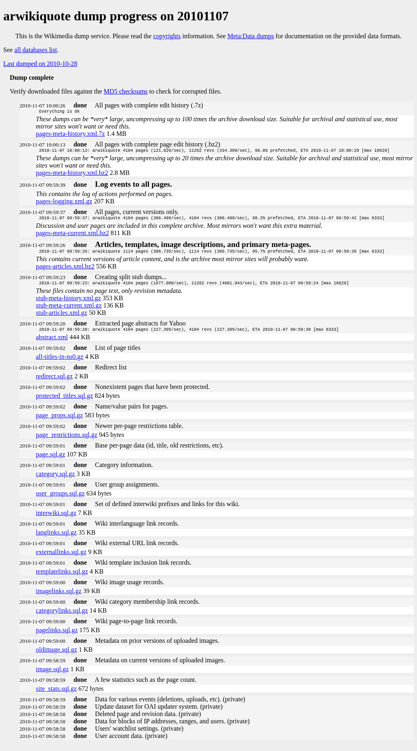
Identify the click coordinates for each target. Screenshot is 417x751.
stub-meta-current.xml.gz (69, 309)
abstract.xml (52, 341)
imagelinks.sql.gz (58, 595)
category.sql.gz (55, 478)
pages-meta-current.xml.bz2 (72, 235)
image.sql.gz (52, 673)
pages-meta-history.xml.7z (70, 134)
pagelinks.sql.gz (57, 634)
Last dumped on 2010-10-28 (40, 63)
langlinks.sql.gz (56, 537)
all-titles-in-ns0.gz (59, 361)
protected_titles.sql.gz (64, 400)
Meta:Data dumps (250, 36)
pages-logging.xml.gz (64, 202)
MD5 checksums (126, 91)
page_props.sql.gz (59, 420)
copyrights (167, 36)
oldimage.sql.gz (56, 654)
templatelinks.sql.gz (62, 576)
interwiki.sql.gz (56, 517)
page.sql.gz (50, 459)
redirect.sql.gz (54, 381)
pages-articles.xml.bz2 (65, 269)
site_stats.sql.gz (56, 693)
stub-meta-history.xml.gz (68, 302)
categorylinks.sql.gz (62, 615)
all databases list (35, 49)
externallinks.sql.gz (61, 556)
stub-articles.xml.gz (61, 316)
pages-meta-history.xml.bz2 (72, 174)
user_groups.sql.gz (60, 498)
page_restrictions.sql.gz (66, 439)
